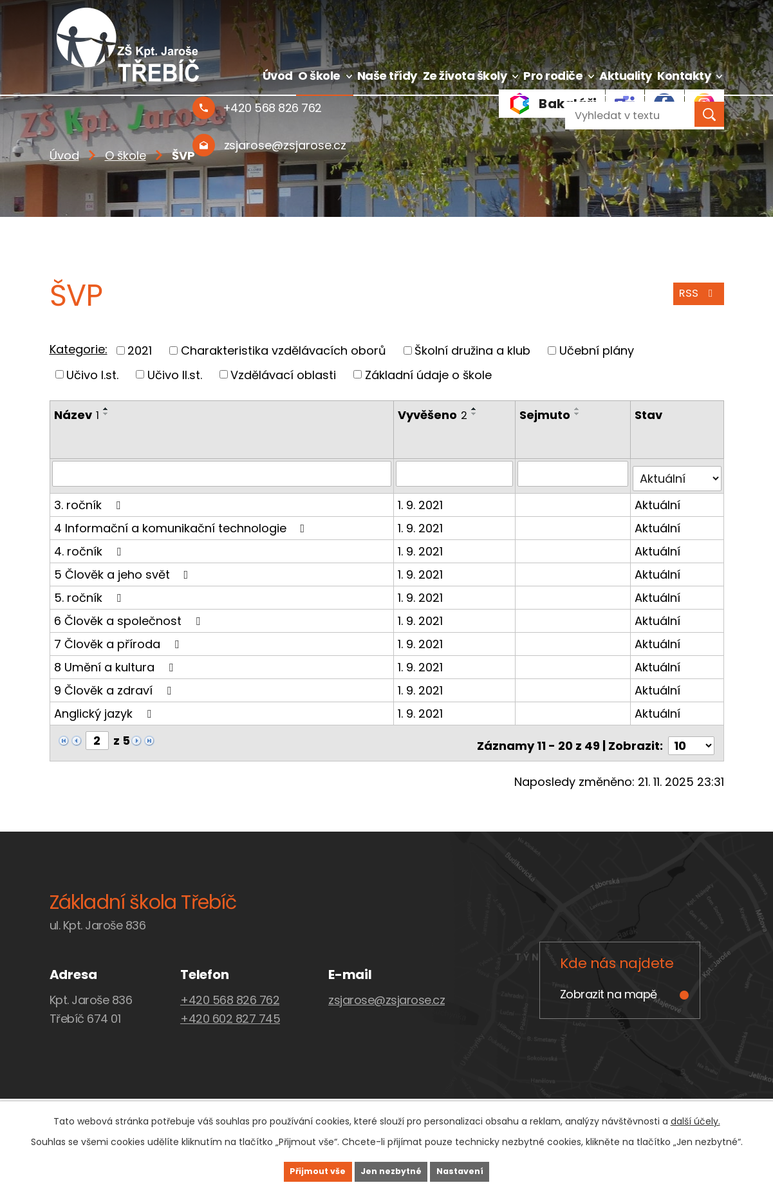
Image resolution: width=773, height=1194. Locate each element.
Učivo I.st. (92, 374)
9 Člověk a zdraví (115, 684)
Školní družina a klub (472, 350)
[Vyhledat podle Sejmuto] (574, 473)
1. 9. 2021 (421, 499)
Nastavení (481, 1170)
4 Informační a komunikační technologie (182, 522)
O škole (319, 76)
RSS (696, 300)
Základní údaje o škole (428, 374)
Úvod (278, 76)
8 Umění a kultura (116, 661)
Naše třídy (387, 76)
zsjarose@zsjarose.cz (386, 989)
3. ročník (90, 499)
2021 (139, 350)
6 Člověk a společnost (129, 615)
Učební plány (596, 350)
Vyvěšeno (434, 415)
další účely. (695, 1118)
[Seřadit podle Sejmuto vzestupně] (579, 408)
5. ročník (90, 592)
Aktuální (659, 499)
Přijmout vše (297, 1170)
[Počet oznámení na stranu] (691, 734)
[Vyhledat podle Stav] (678, 473)
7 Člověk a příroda (119, 638)
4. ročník (90, 545)
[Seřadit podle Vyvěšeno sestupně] (476, 413)
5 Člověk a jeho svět (124, 569)
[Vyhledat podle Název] (222, 473)
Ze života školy (465, 76)
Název (76, 415)
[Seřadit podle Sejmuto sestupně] (579, 413)
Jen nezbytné (391, 1170)
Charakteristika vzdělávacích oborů (283, 350)
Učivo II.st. (174, 374)
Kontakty (684, 76)
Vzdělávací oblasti (283, 374)
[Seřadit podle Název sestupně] (106, 413)
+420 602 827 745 (230, 1008)
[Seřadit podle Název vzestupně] (106, 408)
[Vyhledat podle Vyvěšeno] (456, 473)
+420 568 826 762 (229, 989)
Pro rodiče (552, 76)
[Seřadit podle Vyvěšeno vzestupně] (476, 408)
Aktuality (625, 76)
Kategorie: (78, 349)
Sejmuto (546, 415)
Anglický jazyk (105, 708)
